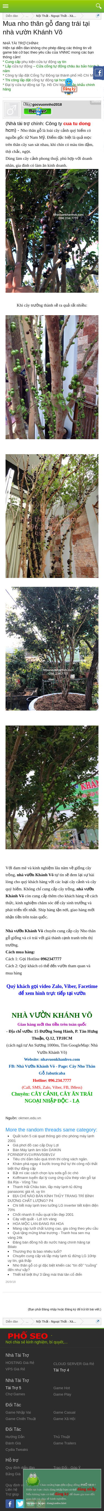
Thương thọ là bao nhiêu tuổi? (37, 1251)
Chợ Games (15, 1394)
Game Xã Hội (64, 1419)
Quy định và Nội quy (22, 1485)
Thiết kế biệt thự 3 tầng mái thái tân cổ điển (47, 1274)
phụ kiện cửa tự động (39, 62)
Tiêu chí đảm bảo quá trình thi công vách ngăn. (50, 1159)
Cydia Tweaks (17, 1449)
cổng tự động (43, 80)
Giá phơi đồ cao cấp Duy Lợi (36, 1145)
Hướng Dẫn (15, 1437)
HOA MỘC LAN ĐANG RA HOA (38, 1224)
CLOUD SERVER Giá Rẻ (74, 1364)
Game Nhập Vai (18, 1412)
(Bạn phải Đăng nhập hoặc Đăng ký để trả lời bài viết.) (64, 1309)
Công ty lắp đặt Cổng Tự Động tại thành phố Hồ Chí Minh (51, 75)
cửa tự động (22, 66)
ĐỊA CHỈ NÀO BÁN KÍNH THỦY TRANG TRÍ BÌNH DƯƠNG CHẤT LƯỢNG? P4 (51, 1198)
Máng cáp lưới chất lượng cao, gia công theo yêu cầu (55, 1228)
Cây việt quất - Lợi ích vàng (35, 1219)
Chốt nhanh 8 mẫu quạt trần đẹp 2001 (43, 1214)
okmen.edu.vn (29, 1118)
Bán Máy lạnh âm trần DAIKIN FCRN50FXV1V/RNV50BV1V (34, 1152)
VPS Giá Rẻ (15, 1369)
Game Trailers (65, 1443)
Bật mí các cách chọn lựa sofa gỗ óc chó (45, 1173)
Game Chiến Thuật (21, 1419)
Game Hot (62, 1388)
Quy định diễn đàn (20, 1467)
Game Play (62, 1394)
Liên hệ (11, 1489)
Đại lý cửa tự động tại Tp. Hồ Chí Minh (36, 85)
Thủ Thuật (62, 1437)
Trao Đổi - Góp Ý (67, 1467)
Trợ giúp (12, 1494)
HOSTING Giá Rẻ (20, 1363)
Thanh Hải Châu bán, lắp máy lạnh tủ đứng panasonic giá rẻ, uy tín (45, 1189)
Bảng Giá (13, 1474)
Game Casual (64, 1412)
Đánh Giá (13, 1443)
